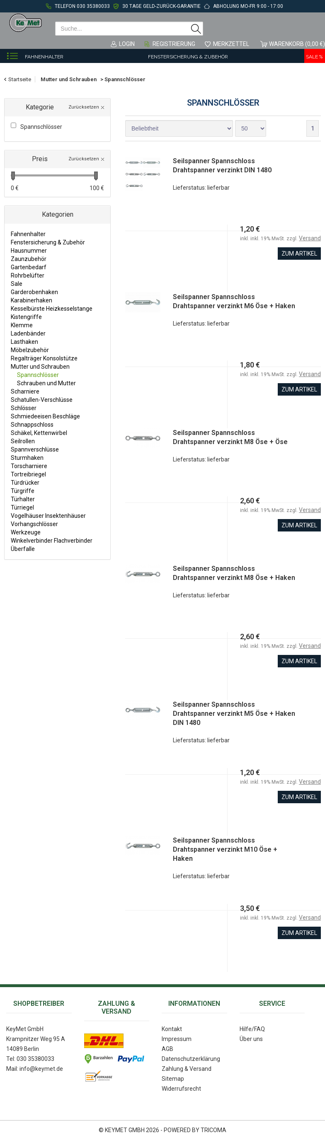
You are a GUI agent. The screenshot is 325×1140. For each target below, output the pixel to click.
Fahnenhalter (44, 57)
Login (127, 44)
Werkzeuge (26, 532)
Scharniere (25, 391)
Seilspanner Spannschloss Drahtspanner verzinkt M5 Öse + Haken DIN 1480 (234, 713)
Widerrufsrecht (181, 1088)
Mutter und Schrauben (40, 366)
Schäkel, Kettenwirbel (39, 433)
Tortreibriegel (28, 474)
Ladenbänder (28, 333)
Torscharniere (29, 466)
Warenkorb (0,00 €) (297, 44)
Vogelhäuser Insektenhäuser (48, 515)
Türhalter (23, 499)
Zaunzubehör (28, 259)
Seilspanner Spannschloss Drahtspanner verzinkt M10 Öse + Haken (225, 849)
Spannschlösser (38, 375)
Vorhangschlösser (34, 524)
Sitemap (173, 1078)
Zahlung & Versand (186, 1068)
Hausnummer (29, 250)
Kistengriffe (26, 317)
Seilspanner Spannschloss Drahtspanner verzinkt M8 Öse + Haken (234, 573)
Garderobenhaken (34, 292)
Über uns (251, 1039)
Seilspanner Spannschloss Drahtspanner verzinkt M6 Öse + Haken (234, 301)
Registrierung (174, 44)
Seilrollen (23, 441)
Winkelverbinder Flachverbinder (51, 540)
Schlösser (23, 408)
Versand (310, 238)
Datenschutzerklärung (191, 1058)
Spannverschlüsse (35, 449)
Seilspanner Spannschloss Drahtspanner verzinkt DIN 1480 (222, 165)
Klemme (22, 325)
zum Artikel (299, 253)
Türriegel (22, 507)
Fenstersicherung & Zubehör (188, 57)
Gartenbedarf (28, 267)
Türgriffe (22, 491)
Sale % (314, 57)
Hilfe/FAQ (252, 1029)
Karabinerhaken (31, 300)
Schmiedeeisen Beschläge (45, 416)
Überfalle (23, 549)
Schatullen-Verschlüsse (42, 399)
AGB (167, 1049)
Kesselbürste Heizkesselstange (51, 308)
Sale (16, 283)
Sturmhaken (27, 457)
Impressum (177, 1039)
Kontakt (172, 1029)
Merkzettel (231, 44)
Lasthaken (24, 341)
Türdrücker (25, 482)
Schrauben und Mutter (46, 383)
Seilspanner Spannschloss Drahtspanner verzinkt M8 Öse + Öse (230, 437)
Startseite (19, 79)
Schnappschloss (32, 424)
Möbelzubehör (30, 350)
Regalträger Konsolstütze (44, 358)
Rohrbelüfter (27, 275)
